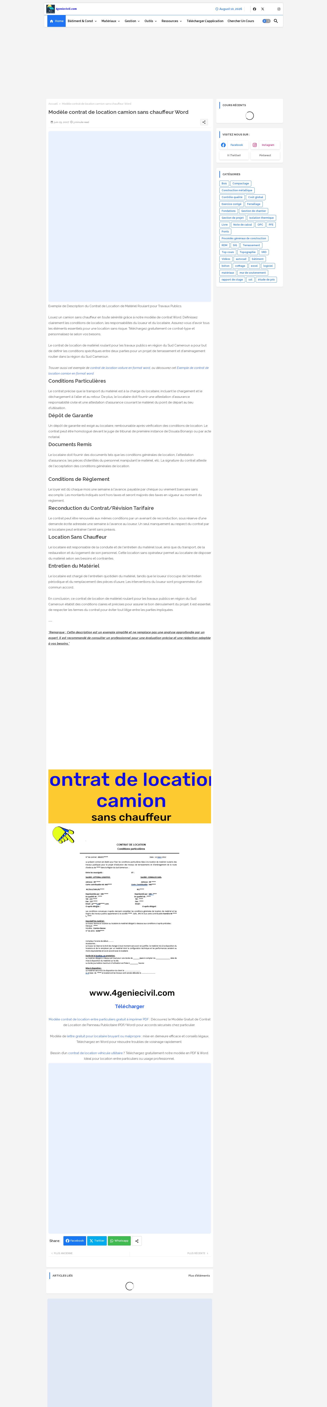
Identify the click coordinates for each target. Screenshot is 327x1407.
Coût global (255, 197)
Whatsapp (121, 1240)
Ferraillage (253, 204)
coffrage (240, 265)
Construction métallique (237, 190)
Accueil (53, 103)
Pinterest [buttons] (265, 155)
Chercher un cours (241, 21)
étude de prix (266, 279)
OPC (260, 224)
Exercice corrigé (231, 204)
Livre (225, 224)
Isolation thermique (261, 217)
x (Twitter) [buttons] (234, 155)
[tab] (56, 21)
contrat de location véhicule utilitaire (95, 1053)
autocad (241, 259)
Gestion (130, 21)
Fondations (229, 211)
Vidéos (226, 259)
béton (225, 265)
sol (250, 279)
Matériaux (109, 21)
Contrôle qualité (232, 197)
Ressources (170, 21)
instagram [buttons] (268, 145)
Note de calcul (242, 224)
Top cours (228, 252)
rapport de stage (232, 279)
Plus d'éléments (199, 1275)
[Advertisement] (163, 61)
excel (254, 265)
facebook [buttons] (237, 145)
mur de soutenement (253, 272)
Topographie (248, 252)
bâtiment (258, 259)
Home (59, 21)
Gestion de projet (233, 217)
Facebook (77, 1240)
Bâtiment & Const (80, 21)
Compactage (241, 183)
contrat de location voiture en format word (120, 368)
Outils (149, 21)
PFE (271, 224)
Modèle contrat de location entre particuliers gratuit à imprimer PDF (99, 1019)
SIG (235, 245)
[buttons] (254, 9)
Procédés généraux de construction (244, 238)
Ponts (225, 231)
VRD (264, 252)
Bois (224, 183)
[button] (266, 21)
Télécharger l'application (205, 21)
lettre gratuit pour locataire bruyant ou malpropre (104, 1036)
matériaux (228, 272)
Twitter (99, 1240)
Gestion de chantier (253, 211)
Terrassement (251, 245)
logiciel (268, 265)
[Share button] (137, 1241)
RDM (224, 245)
